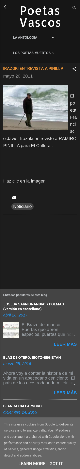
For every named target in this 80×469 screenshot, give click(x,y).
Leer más (65, 344)
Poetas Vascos (40, 16)
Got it (56, 463)
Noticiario (22, 206)
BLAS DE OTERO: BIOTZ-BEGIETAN (32, 357)
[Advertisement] (40, 251)
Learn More (31, 463)
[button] (74, 69)
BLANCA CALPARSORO (22, 406)
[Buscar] (74, 8)
